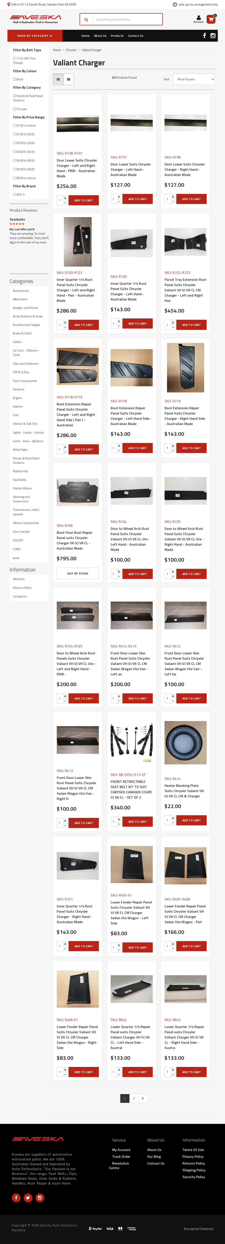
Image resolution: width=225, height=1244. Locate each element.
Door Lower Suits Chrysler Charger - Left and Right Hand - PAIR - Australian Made (77, 168)
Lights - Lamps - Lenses (28, 432)
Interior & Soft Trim (25, 423)
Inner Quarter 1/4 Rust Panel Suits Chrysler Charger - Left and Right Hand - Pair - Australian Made (76, 290)
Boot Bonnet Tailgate (26, 324)
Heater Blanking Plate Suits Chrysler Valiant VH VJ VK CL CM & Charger (184, 791)
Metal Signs (20, 449)
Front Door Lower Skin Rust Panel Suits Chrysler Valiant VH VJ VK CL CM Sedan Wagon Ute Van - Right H (76, 788)
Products (117, 35)
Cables (17, 341)
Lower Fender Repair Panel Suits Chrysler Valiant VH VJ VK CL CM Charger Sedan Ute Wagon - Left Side (131, 913)
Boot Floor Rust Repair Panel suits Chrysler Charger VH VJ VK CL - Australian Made (74, 540)
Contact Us (135, 35)
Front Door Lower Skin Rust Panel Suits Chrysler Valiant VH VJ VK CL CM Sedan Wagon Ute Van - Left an (130, 663)
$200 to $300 (25, 143)
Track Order (121, 1156)
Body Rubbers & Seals (28, 316)
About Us (100, 35)
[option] (29, 230)
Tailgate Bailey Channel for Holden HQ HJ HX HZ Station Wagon (41, 1226)
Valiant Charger (92, 49)
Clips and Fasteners (26, 363)
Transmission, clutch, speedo (26, 511)
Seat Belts (19, 479)
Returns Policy (22, 587)
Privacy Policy (193, 1156)
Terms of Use (193, 1149)
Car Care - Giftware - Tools (26, 352)
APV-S (20, 194)
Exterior (18, 406)
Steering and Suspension (21, 498)
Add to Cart (83, 200)
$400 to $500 (25, 160)
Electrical (18, 389)
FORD (17, 549)
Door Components (25, 380)
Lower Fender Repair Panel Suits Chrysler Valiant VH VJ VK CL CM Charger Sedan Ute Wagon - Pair (185, 913)
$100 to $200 (25, 134)
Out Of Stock (77, 573)
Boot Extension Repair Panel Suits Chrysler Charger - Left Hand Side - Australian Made (131, 415)
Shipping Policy (194, 1170)
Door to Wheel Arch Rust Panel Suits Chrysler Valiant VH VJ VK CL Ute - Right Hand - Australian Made (184, 539)
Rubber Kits (20, 471)
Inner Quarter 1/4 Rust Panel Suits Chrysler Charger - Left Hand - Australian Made (128, 291)
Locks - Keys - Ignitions (28, 441)
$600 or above (26, 178)
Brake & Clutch (22, 333)
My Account (121, 1149)
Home (85, 35)
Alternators (20, 299)
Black (19, 79)
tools (16, 557)
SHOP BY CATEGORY (35, 35)
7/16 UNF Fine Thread (24, 60)
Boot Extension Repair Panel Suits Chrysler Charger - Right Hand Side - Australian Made (185, 415)
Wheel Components (26, 522)
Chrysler (71, 49)
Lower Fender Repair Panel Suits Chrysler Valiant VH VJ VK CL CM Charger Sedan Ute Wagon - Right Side (77, 1037)
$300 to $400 (25, 151)
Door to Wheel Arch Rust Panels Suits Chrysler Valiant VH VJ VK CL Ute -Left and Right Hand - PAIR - (76, 663)
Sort (166, 79)
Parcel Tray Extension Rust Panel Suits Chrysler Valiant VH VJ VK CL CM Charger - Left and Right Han (185, 290)
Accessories (21, 290)
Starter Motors (22, 488)
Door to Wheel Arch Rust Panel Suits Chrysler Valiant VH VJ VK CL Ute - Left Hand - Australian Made (130, 539)
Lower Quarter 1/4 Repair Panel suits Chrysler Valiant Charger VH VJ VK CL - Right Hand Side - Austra (184, 1037)
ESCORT (18, 540)
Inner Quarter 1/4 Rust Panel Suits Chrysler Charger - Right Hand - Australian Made (74, 913)
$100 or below (26, 125)
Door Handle (21, 531)
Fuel (15, 415)
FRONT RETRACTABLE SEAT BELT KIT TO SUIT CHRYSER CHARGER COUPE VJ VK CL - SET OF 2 (131, 789)
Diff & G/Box (21, 372)
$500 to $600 (25, 169)
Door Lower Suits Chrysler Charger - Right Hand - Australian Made (185, 169)
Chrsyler (21, 109)
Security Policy (193, 1176)
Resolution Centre (119, 1165)
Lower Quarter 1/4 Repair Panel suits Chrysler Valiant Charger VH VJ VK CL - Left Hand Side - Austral (130, 1037)
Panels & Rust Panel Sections (28, 97)
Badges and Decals (25, 307)
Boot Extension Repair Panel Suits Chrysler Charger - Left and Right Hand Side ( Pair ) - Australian (76, 414)
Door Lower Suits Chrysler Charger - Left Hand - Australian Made (131, 169)
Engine (17, 397)
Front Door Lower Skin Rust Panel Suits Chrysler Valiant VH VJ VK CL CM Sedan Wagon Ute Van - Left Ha (184, 663)
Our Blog (154, 1156)
